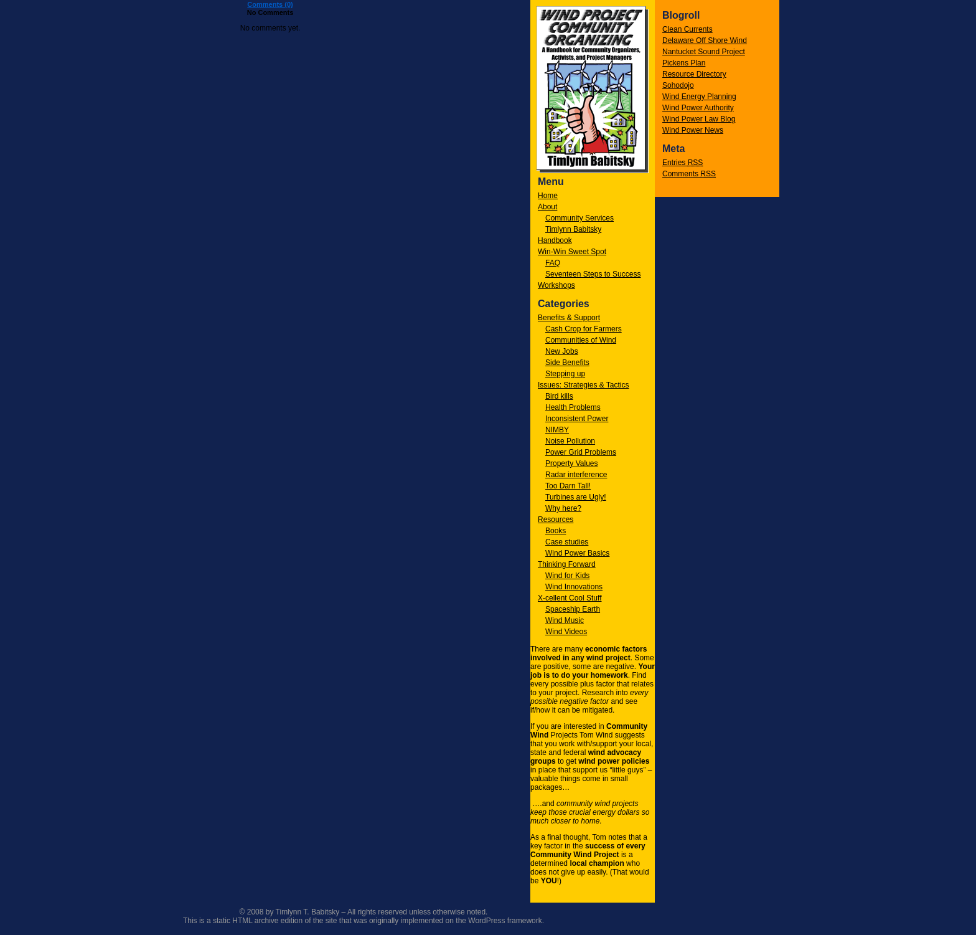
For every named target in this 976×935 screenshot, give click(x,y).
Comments (689, 173)
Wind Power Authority (698, 107)
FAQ (552, 263)
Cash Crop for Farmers (583, 329)
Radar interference (576, 474)
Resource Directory (694, 74)
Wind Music (564, 620)
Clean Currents (687, 29)
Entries (682, 162)
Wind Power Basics (577, 553)
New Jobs (561, 351)
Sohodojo (678, 85)
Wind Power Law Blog (698, 119)
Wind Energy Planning (699, 96)
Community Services (579, 218)
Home (548, 195)
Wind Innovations (574, 586)
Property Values (571, 463)
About (547, 206)
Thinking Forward (567, 564)
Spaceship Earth (572, 609)
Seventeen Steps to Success (592, 274)
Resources (555, 519)
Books (555, 530)
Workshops (556, 285)
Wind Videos (566, 631)
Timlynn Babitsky (573, 229)
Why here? (563, 508)
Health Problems (573, 407)
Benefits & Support (569, 317)
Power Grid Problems (580, 452)
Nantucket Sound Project (703, 51)
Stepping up (565, 373)
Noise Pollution (570, 441)
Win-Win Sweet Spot (572, 251)
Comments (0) (270, 4)
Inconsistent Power (576, 418)
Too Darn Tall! (568, 486)
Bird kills (559, 396)
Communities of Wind (580, 340)
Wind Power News (692, 130)
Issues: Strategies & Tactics (583, 385)
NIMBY (557, 429)
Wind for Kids (567, 575)
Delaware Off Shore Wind (704, 40)
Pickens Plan (683, 63)
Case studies (566, 542)
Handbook (555, 240)
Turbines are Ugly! (575, 497)
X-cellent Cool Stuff (570, 598)
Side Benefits (567, 362)
